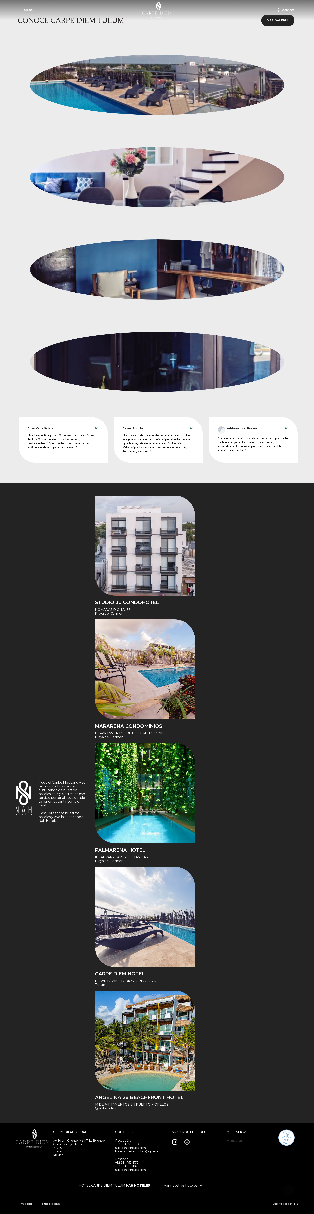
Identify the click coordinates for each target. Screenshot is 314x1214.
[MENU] (19, 10)
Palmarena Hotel (120, 850)
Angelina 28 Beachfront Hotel (139, 1097)
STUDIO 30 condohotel (127, 602)
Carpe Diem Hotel (120, 974)
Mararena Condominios (128, 726)
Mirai (295, 1203)
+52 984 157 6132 (126, 1162)
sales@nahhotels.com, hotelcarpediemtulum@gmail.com (139, 1149)
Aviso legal (26, 1203)
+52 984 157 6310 (127, 1144)
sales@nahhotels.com (130, 1170)
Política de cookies (50, 1203)
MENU (29, 10)
